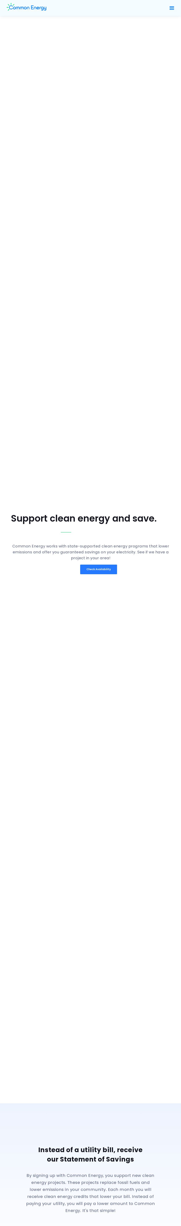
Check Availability (98, 569)
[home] (85, 8)
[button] (172, 8)
